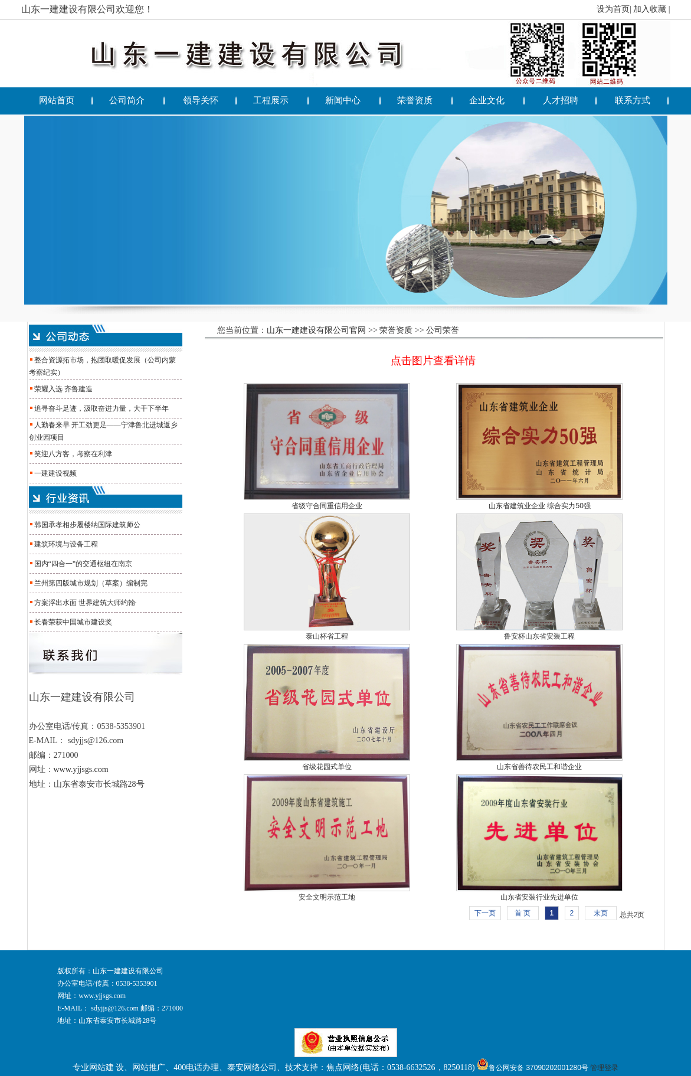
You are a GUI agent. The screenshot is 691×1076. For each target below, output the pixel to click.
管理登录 (604, 1068)
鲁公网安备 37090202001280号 (532, 1068)
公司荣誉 (442, 330)
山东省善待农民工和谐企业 (539, 767)
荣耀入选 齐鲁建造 (63, 389)
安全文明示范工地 (327, 897)
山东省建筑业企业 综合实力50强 (540, 506)
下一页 (485, 913)
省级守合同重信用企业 (327, 506)
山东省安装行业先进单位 (539, 897)
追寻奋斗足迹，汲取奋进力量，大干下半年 (101, 408)
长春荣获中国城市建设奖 (73, 622)
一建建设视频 (55, 473)
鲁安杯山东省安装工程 (539, 636)
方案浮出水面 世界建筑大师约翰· (85, 602)
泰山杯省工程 (327, 636)
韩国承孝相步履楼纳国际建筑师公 (87, 525)
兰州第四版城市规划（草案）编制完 (91, 583)
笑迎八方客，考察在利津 (73, 454)
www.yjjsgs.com (81, 769)
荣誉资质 (395, 330)
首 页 (522, 913)
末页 (601, 913)
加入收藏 (649, 9)
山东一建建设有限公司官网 (316, 330)
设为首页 (613, 9)
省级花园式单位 (327, 767)
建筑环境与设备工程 (66, 544)
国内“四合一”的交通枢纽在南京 (83, 564)
